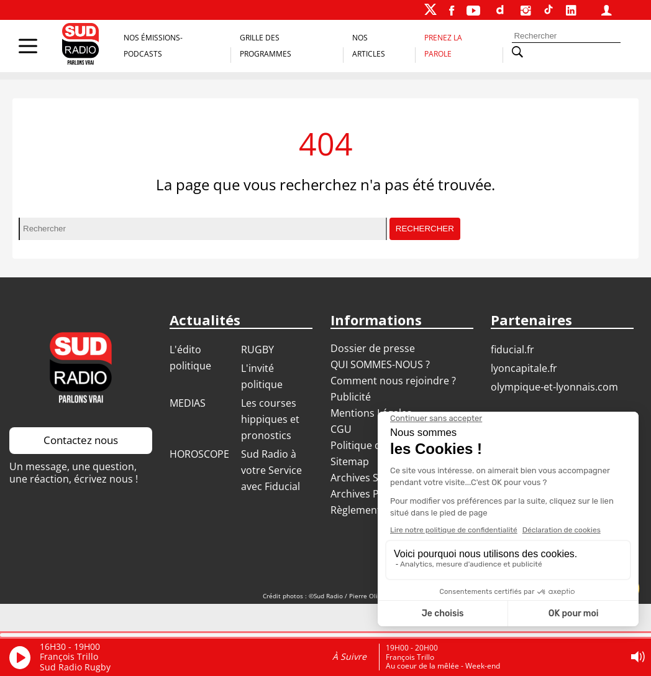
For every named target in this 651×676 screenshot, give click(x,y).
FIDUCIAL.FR (512, 349)
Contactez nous (80, 440)
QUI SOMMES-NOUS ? (380, 364)
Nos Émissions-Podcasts (153, 45)
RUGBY (257, 349)
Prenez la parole (443, 45)
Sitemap (349, 461)
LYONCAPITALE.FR (524, 368)
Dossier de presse (372, 348)
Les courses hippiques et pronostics (270, 419)
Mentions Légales (371, 413)
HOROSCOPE (199, 454)
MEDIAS (188, 403)
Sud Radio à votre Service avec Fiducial (271, 470)
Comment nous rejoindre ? (394, 380)
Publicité (350, 397)
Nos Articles (368, 45)
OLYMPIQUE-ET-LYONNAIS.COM (554, 387)
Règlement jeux (366, 510)
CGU (341, 429)
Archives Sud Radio (375, 477)
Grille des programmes (265, 45)
